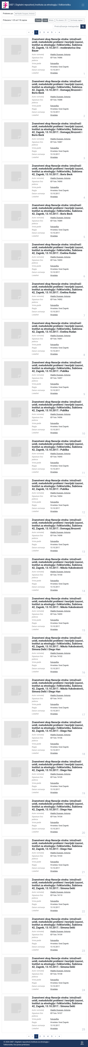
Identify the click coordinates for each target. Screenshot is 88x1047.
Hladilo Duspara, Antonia (25, 14)
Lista (45, 20)
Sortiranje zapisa (76, 20)
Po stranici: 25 (61, 20)
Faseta (38, 20)
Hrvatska (54, 73)
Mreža (51, 20)
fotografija (54, 63)
